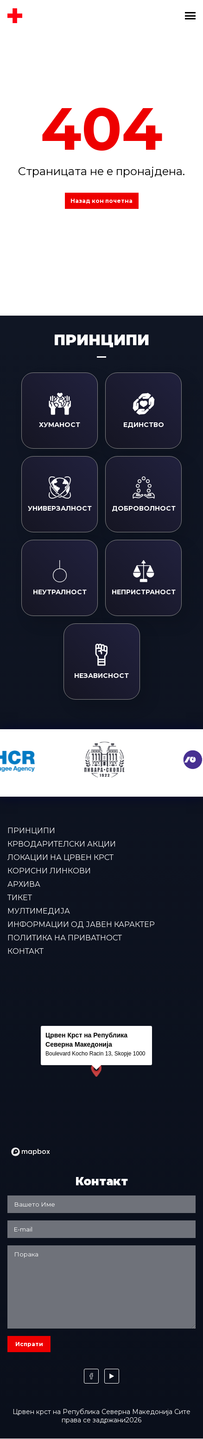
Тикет (19, 897)
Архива (23, 884)
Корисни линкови (49, 870)
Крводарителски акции (61, 844)
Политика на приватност (64, 937)
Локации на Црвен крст (60, 857)
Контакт (25, 951)
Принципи (31, 830)
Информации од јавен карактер (81, 924)
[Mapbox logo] (30, 1151)
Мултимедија (38, 911)
